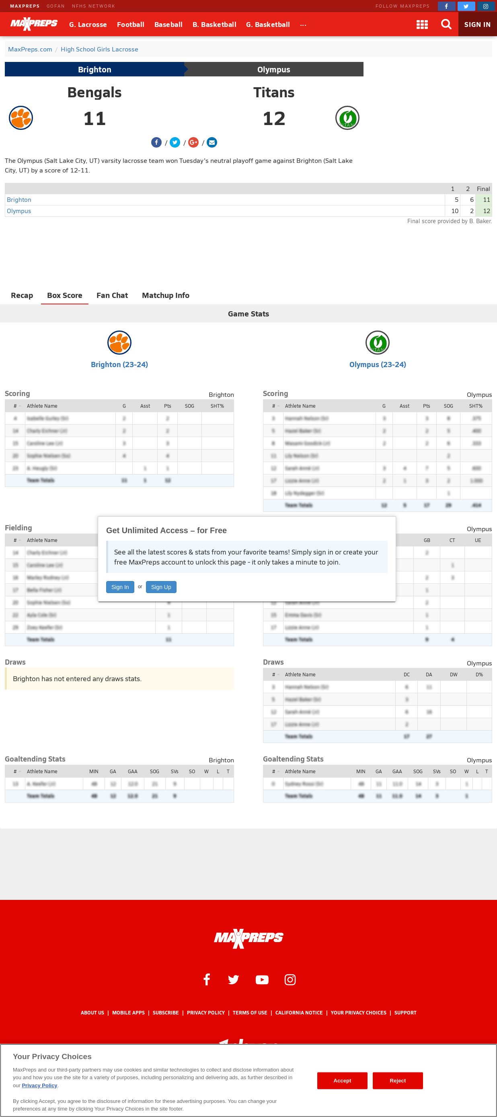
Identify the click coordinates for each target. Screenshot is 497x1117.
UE (478, 540)
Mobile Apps (128, 1012)
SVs (175, 771)
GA (113, 771)
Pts (167, 405)
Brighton (94, 69)
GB (427, 540)
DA (429, 674)
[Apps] (422, 24)
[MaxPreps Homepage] (249, 939)
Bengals (94, 92)
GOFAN (56, 6)
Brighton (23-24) (119, 364)
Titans (274, 92)
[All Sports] (303, 24)
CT (452, 540)
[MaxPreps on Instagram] (486, 6)
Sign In (120, 587)
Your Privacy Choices (358, 1012)
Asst (145, 405)
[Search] (446, 24)
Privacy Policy (206, 1012)
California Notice (299, 1012)
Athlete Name (42, 405)
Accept (342, 1081)
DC (407, 674)
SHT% (217, 405)
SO (192, 771)
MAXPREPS (25, 6)
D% (479, 674)
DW (454, 674)
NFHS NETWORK (93, 6)
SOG (189, 405)
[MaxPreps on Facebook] (447, 6)
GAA (133, 771)
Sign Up (161, 587)
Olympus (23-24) (377, 364)
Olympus (273, 69)
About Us (92, 1012)
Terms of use (250, 1012)
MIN (94, 771)
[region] (248, 1080)
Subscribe (166, 1012)
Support (405, 1012)
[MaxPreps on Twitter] (466, 6)
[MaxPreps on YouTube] (262, 979)
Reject (398, 1081)
